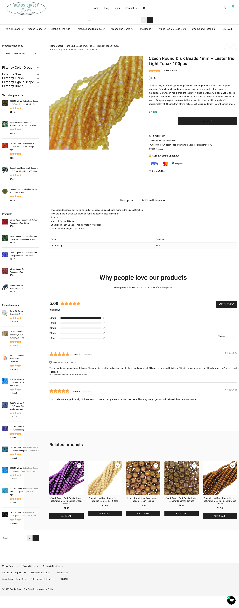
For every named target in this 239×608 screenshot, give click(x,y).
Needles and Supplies (90, 28)
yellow (209, 145)
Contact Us (131, 8)
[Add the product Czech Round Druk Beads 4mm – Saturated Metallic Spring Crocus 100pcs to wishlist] (79, 465)
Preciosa (159, 149)
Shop (59, 49)
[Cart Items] (144, 7)
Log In (117, 8)
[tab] (126, 200)
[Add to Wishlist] (193, 171)
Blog (106, 8)
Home (96, 8)
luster (192, 145)
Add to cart (207, 121)
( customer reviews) (169, 71)
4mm (156, 145)
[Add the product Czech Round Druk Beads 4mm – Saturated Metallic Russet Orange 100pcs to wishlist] (232, 465)
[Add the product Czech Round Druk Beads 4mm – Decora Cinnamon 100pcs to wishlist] (194, 465)
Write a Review (226, 304)
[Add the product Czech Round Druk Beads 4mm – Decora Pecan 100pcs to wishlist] (155, 465)
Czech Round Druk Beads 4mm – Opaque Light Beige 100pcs (105, 499)
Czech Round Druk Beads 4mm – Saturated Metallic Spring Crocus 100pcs (66, 501)
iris (188, 145)
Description (126, 200)
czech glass (171, 145)
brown (162, 145)
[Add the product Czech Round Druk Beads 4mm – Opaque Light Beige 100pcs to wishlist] (117, 465)
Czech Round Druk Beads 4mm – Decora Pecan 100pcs (143, 499)
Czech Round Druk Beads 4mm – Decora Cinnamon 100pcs (181, 499)
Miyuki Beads (13, 28)
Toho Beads (144, 28)
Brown (159, 245)
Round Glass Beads (88, 49)
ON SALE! (228, 28)
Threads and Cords (120, 28)
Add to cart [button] (66, 516)
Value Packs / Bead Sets (172, 28)
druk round (181, 145)
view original (69, 362)
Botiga (51, 589)
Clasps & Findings (60, 28)
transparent (201, 145)
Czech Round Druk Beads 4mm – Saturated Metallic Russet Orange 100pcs (220, 501)
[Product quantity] (162, 121)
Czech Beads (35, 28)
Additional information (154, 200)
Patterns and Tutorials (203, 28)
